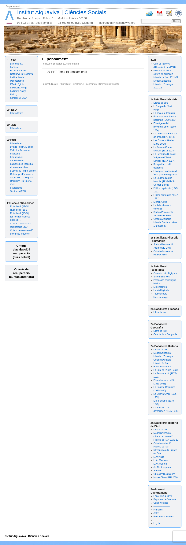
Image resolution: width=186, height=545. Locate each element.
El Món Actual (160, 202)
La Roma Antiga (18, 91)
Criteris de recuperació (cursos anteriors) (21, 273)
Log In (157, 523)
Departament (13, 6)
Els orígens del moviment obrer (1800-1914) (165, 127)
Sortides (158, 470)
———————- (162, 506)
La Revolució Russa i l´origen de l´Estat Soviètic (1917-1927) (165, 157)
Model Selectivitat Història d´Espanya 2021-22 (163, 84)
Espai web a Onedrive (165, 499)
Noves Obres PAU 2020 (166, 477)
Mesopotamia (17, 81)
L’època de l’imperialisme (23, 170)
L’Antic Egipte (17, 84)
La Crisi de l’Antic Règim (166, 370)
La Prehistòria (17, 77)
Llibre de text (16, 63)
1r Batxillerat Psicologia (70, 84)
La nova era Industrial (164, 113)
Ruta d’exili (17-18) (19, 206)
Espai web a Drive (163, 496)
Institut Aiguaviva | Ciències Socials (61, 12)
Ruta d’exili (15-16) (19, 213)
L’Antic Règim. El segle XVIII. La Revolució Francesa (22, 150)
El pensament (160, 287)
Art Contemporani (162, 467)
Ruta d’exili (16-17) (19, 210)
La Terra (14, 67)
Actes (156, 513)
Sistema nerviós (162, 276)
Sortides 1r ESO (18, 98)
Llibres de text (161, 103)
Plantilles (158, 509)
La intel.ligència (161, 290)
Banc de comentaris (164, 516)
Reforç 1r (15, 94)
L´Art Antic (159, 457)
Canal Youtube (161, 503)
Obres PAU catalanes (164, 474)
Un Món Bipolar (161, 185)
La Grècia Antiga (18, 87)
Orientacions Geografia (165, 334)
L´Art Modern (160, 463)
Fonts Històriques (162, 366)
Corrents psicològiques (165, 273)
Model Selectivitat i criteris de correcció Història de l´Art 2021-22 (166, 74)
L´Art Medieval (161, 460)
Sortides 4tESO (18, 191)
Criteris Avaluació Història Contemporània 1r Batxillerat (165, 222)
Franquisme (16, 188)
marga (75, 63)
